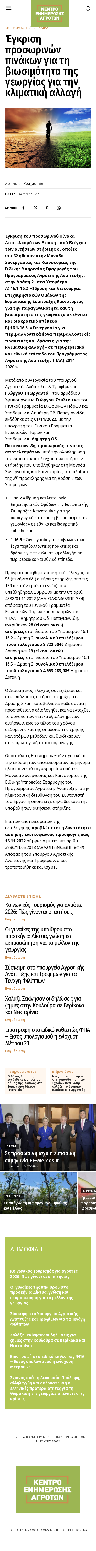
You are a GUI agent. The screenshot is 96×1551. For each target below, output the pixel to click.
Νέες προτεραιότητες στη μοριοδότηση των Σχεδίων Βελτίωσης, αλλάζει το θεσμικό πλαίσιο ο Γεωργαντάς (68, 1083)
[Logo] (48, 1489)
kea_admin (33, 183)
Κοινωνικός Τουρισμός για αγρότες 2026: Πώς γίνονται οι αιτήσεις (43, 908)
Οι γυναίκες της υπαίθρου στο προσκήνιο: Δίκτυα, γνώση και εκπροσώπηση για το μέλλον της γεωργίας (42, 939)
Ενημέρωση (16, 27)
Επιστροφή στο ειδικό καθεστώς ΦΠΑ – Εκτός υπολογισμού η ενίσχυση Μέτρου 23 (47, 1036)
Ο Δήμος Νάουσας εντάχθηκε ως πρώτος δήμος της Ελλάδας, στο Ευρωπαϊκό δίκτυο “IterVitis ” (25, 1083)
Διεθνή (11, 1146)
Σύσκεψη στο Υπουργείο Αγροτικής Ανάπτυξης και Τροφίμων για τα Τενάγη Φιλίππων (44, 974)
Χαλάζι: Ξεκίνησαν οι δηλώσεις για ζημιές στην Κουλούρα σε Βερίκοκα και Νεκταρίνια (44, 1005)
